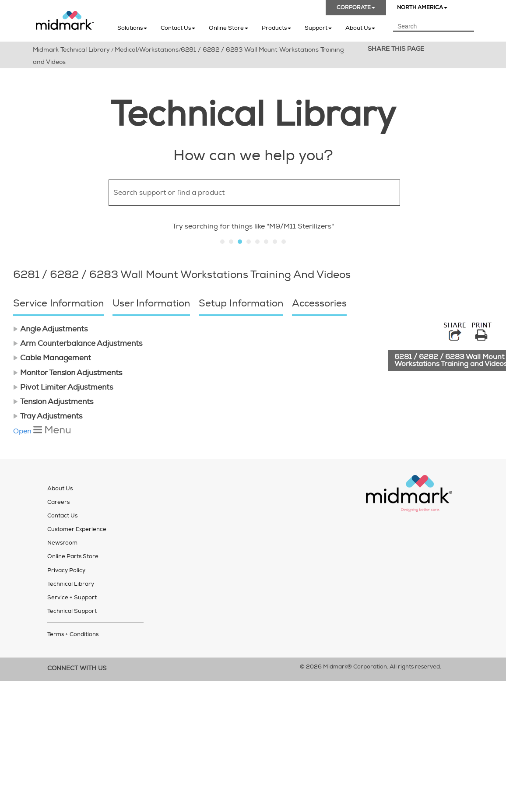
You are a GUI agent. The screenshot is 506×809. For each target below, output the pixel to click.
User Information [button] (151, 303)
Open (41, 431)
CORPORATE (356, 7)
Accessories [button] (319, 303)
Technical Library (70, 583)
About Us (360, 28)
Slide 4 (248, 241)
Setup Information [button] (241, 303)
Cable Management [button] (52, 357)
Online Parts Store (72, 556)
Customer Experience (76, 529)
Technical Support (72, 611)
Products (276, 28)
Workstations (159, 49)
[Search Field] (433, 27)
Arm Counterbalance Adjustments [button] (77, 343)
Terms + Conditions (72, 634)
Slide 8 (283, 241)
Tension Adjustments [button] (53, 401)
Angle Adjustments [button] (50, 329)
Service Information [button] (58, 303)
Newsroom (62, 542)
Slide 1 (222, 241)
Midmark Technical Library (71, 49)
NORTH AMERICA (422, 7)
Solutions (132, 28)
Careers (58, 502)
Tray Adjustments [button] (47, 416)
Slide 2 (231, 241)
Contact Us (178, 28)
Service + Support (72, 597)
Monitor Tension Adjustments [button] (67, 372)
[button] (415, 192)
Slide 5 (257, 241)
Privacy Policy (66, 570)
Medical (126, 49)
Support (318, 28)
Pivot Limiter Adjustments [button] (63, 387)
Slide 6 (266, 241)
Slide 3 (240, 241)
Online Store (228, 28)
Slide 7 (275, 241)
